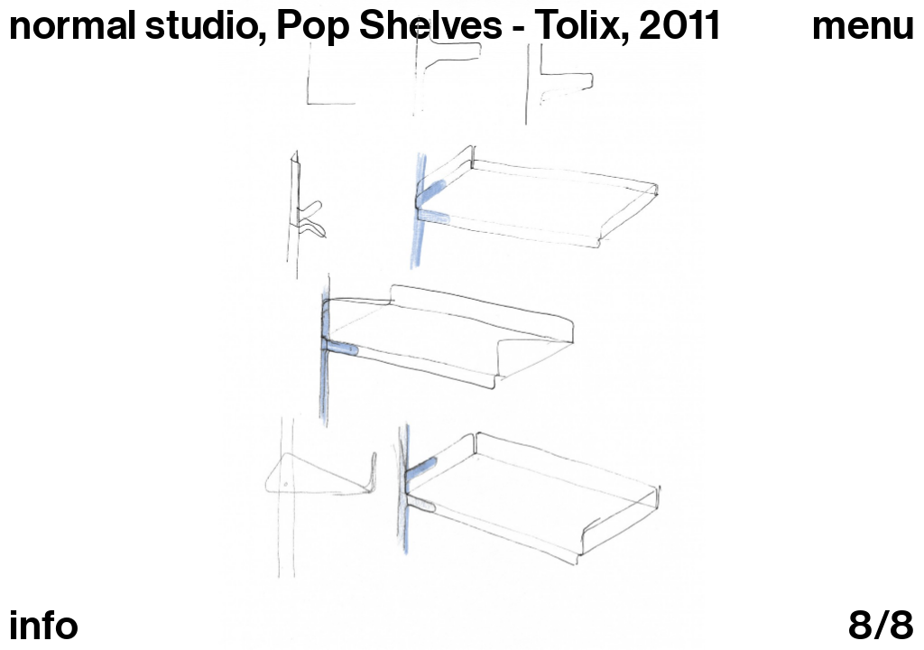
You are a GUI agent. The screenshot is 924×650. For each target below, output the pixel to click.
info (44, 626)
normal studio (133, 25)
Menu (863, 25)
